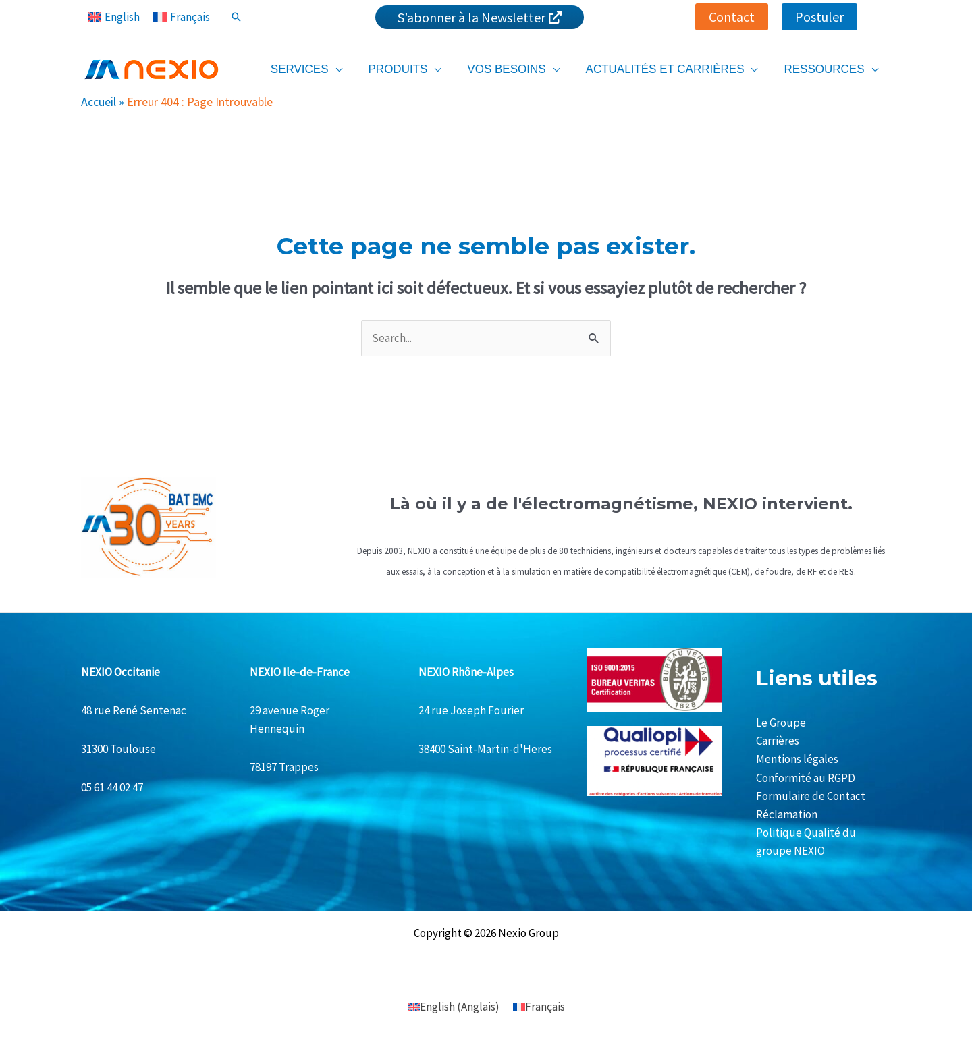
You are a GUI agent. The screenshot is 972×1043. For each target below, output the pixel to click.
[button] (731, 16)
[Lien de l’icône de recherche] (236, 17)
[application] (350, 69)
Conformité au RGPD (805, 777)
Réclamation (786, 814)
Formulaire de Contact (810, 796)
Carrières (777, 740)
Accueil (98, 101)
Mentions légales (797, 759)
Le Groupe (781, 722)
